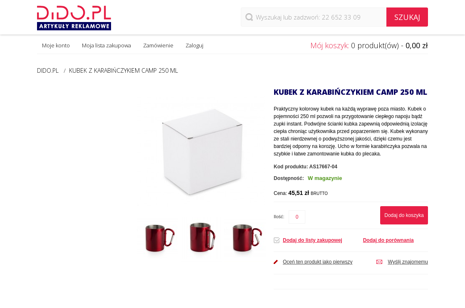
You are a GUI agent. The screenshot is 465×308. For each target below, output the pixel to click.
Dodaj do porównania (388, 240)
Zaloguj (194, 45)
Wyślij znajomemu (408, 262)
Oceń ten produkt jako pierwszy (317, 262)
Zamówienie (158, 45)
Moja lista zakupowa (106, 45)
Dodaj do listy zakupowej (312, 240)
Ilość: (279, 216)
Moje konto (56, 45)
